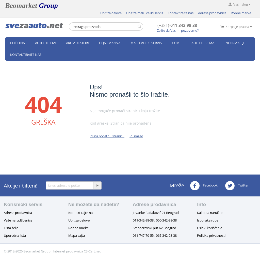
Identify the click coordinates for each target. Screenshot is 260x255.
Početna (17, 43)
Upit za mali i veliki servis (144, 13)
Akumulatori (77, 43)
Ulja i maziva (109, 43)
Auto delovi (45, 43)
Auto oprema (202, 43)
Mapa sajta (76, 235)
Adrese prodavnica (212, 13)
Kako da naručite (209, 212)
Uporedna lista (15, 235)
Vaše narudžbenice (18, 220)
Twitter (237, 186)
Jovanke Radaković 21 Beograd (156, 212)
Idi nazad (136, 136)
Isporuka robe (207, 220)
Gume (176, 43)
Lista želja (11, 228)
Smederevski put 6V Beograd (154, 228)
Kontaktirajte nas (180, 13)
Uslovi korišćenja (209, 228)
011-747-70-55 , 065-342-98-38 (155, 235)
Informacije (234, 43)
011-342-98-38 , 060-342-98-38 (155, 220)
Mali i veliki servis (146, 43)
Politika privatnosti (211, 235)
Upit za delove (111, 13)
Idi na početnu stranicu (107, 136)
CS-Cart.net (92, 251)
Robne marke (241, 13)
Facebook (204, 186)
